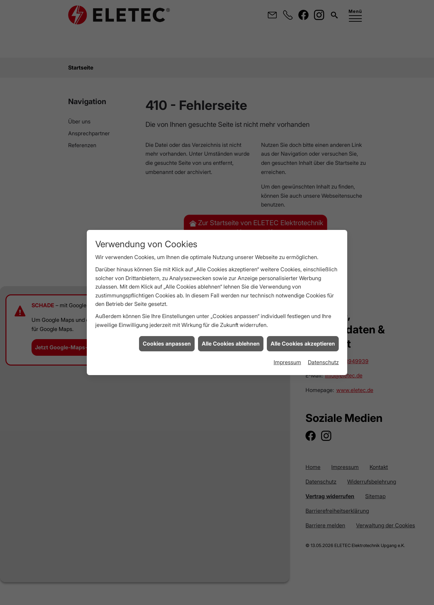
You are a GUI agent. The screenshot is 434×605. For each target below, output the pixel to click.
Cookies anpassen (167, 290)
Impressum (287, 309)
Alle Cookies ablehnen (231, 290)
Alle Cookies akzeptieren (303, 290)
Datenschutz (323, 309)
